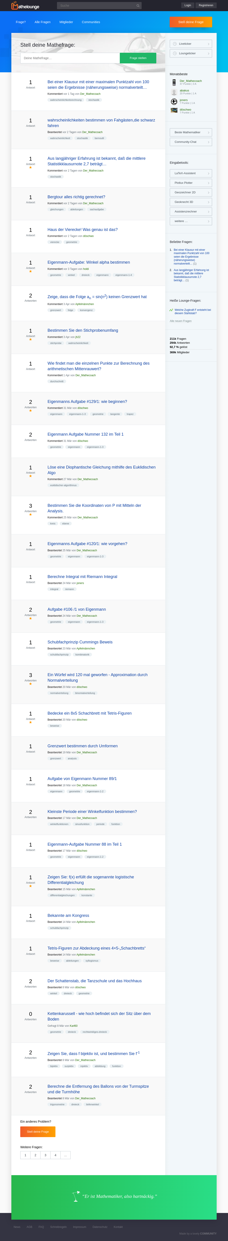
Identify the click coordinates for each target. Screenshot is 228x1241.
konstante (86, 895)
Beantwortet (54, 132)
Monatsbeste (178, 74)
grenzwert (55, 310)
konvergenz (86, 310)
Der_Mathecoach (90, 93)
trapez (130, 414)
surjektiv (69, 1066)
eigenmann (102, 275)
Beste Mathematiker (187, 132)
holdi (86, 269)
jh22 (78, 337)
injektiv (84, 1066)
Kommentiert (55, 93)
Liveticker (185, 43)
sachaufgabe (97, 209)
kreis (52, 523)
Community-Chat (185, 142)
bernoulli (99, 138)
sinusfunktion (82, 824)
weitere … (181, 221)
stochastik (93, 100)
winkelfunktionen (59, 824)
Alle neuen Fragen (180, 321)
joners (80, 583)
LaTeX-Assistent (185, 173)
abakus (184, 90)
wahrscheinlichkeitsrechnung (65, 100)
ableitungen (76, 209)
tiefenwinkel (92, 1104)
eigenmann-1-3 (77, 414)
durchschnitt (56, 381)
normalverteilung (59, 693)
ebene (65, 523)
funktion (115, 824)
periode (100, 824)
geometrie (71, 242)
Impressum (79, 1227)
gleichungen (56, 209)
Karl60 (74, 1025)
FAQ (41, 1227)
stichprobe (55, 343)
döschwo (88, 236)
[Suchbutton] (138, 5)
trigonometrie (57, 1104)
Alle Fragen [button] (43, 22)
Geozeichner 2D (185, 192)
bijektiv (54, 1066)
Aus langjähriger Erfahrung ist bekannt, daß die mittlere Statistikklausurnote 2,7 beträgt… (191, 275)
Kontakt (118, 1227)
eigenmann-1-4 (123, 275)
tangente (115, 414)
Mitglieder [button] (66, 22)
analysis (72, 758)
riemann (69, 589)
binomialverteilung (85, 693)
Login (188, 5)
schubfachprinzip (59, 654)
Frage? (21, 22)
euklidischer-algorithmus (63, 485)
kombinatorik (82, 654)
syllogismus (92, 960)
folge (70, 310)
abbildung (100, 1066)
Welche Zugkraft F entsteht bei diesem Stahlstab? (193, 311)
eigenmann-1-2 (95, 791)
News (17, 1227)
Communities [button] (91, 22)
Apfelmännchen (84, 304)
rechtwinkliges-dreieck (95, 1032)
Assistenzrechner (186, 211)
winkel (71, 275)
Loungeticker (187, 53)
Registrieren (206, 5)
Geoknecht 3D (184, 202)
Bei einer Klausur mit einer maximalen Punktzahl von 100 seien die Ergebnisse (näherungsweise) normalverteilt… (191, 256)
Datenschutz (100, 1227)
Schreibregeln (58, 1227)
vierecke (54, 242)
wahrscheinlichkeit (60, 138)
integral (54, 589)
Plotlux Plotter (183, 182)
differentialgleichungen (62, 895)
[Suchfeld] (99, 5)
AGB (29, 1227)
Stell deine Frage (191, 22)
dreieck (86, 275)
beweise (54, 725)
